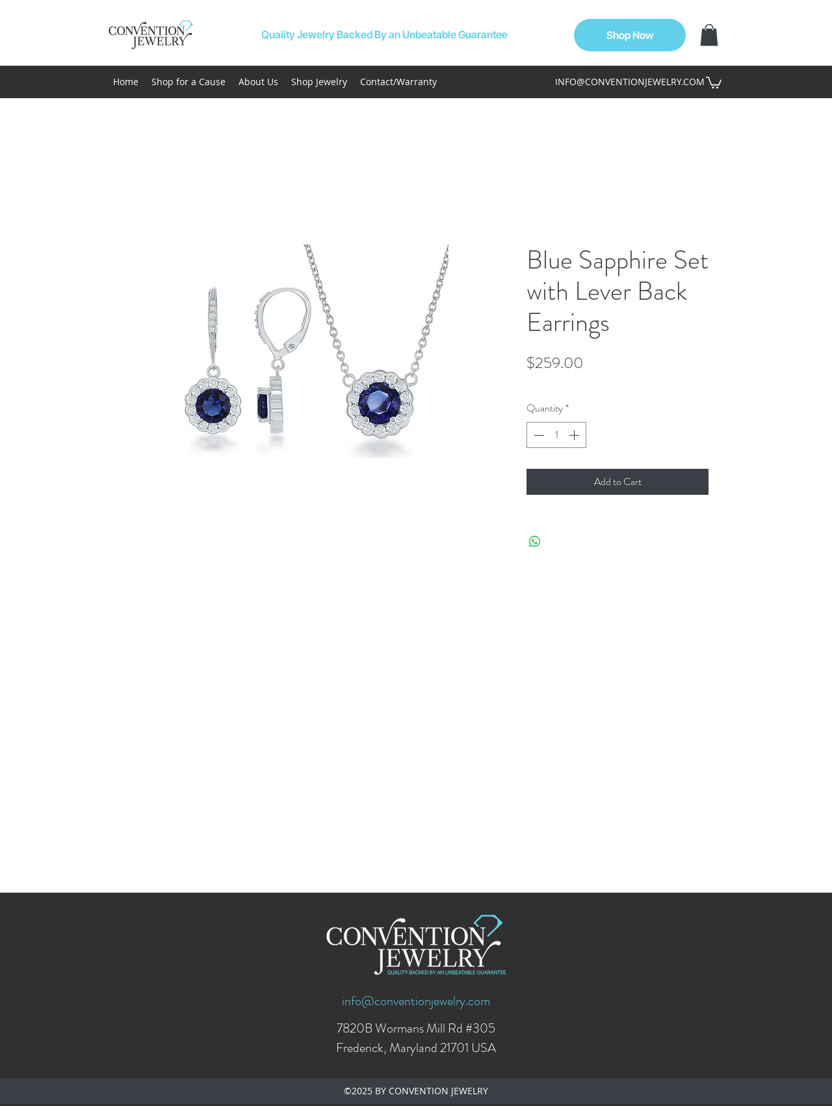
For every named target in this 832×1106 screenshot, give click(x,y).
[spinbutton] (556, 435)
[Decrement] (537, 435)
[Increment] (575, 435)
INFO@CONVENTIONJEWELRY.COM (630, 81)
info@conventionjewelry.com (416, 1001)
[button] (709, 35)
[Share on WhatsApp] (535, 541)
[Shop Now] (630, 35)
